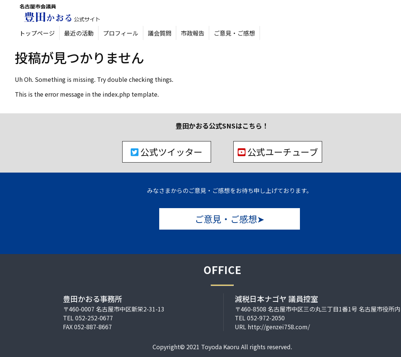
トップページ (37, 33)
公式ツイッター (167, 151)
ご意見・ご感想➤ (229, 218)
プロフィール (120, 33)
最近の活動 (79, 33)
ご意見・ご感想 (234, 33)
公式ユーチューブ (278, 151)
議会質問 (159, 33)
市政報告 (192, 33)
